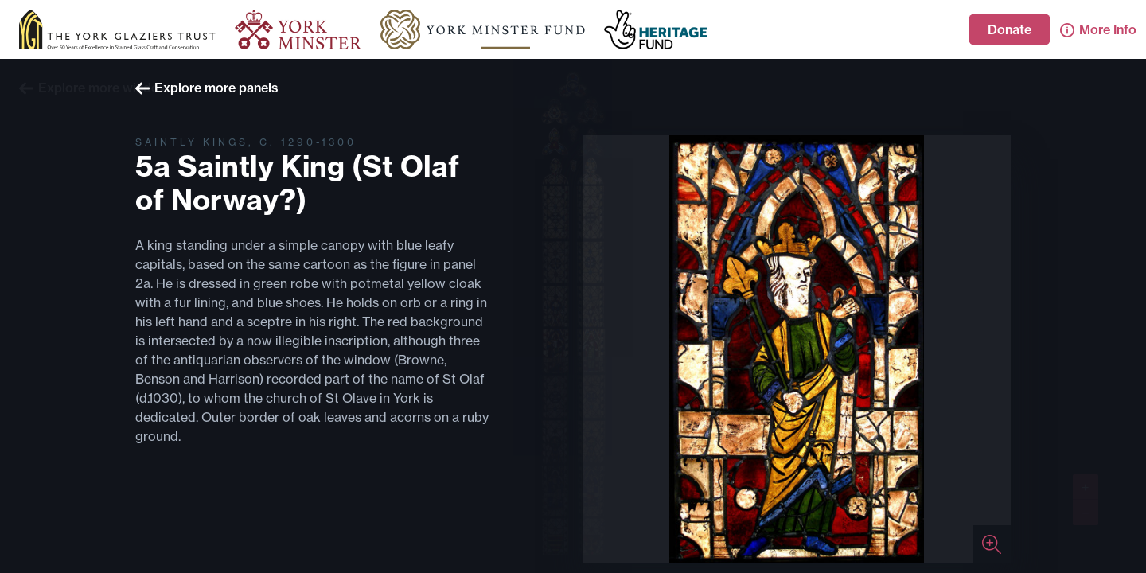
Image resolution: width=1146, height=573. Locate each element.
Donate (1009, 29)
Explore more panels (207, 88)
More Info (1098, 29)
